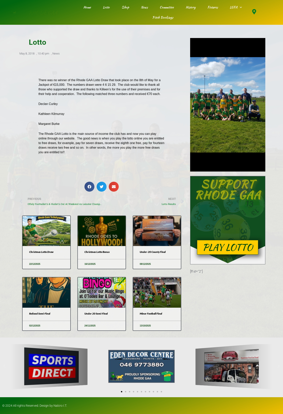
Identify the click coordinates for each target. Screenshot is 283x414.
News (144, 7)
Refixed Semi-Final (39, 313)
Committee (167, 7)
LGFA (236, 7)
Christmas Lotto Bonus (97, 252)
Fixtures (212, 7)
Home (87, 7)
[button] (89, 187)
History (190, 7)
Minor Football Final (151, 313)
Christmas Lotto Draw (41, 252)
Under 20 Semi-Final (96, 313)
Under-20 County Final (153, 252)
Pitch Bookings (162, 17)
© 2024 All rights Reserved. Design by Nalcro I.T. (34, 405)
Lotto (106, 7)
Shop (125, 7)
